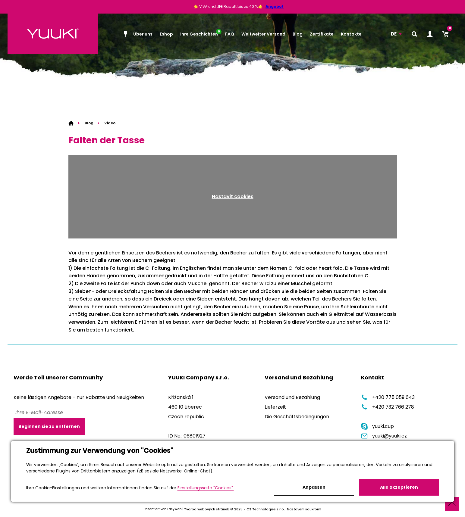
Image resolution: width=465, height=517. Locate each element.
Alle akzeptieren (399, 487)
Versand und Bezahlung (292, 397)
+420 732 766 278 (387, 406)
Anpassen (314, 487)
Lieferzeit (275, 406)
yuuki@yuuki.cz (384, 435)
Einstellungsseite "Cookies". (206, 488)
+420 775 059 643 (388, 397)
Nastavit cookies (232, 196)
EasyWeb (174, 509)
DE (394, 34)
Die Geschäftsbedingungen (297, 416)
